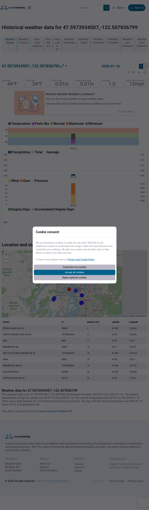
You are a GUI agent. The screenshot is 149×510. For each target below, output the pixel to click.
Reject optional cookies (74, 277)
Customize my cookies (74, 267)
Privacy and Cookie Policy (81, 259)
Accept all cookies (74, 272)
